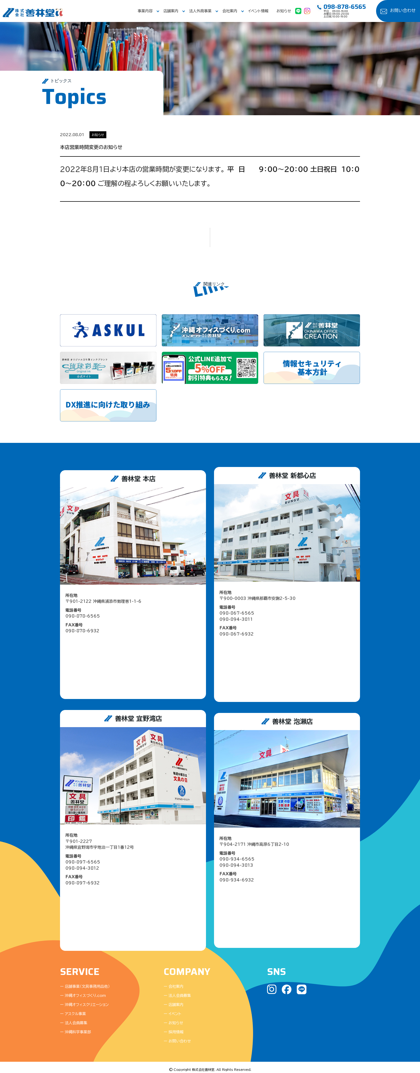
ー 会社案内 (173, 982)
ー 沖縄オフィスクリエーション (84, 1000)
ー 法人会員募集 (73, 1018)
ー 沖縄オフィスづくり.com (83, 991)
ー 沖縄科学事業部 (75, 1028)
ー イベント (172, 1009)
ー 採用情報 (173, 1028)
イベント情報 (258, 11)
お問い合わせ (403, 10)
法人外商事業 (200, 11)
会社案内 (229, 11)
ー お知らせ (173, 1018)
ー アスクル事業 (73, 1009)
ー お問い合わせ (177, 1037)
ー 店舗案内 (173, 1000)
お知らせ (283, 11)
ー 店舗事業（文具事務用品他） (85, 982)
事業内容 (145, 11)
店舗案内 (170, 11)
